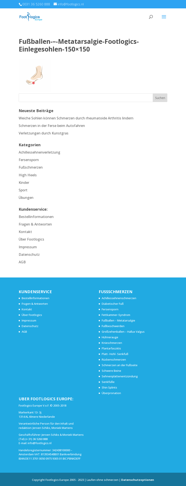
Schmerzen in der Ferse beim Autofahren (52, 125)
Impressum (28, 247)
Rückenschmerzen (114, 359)
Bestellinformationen (36, 216)
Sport (23, 190)
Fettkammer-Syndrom (116, 315)
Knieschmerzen (112, 343)
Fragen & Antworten (35, 224)
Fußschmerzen (31, 167)
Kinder (24, 182)
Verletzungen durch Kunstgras (43, 133)
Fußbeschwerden (113, 326)
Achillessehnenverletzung (39, 152)
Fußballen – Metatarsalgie (118, 320)
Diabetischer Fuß (113, 304)
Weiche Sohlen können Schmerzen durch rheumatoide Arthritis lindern (76, 118)
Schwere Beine (111, 371)
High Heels (28, 175)
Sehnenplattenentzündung (120, 376)
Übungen (26, 197)
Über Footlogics (31, 239)
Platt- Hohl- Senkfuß (115, 354)
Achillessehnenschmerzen (119, 298)
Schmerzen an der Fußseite (120, 365)
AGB (22, 262)
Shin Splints (109, 387)
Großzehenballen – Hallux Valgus (123, 332)
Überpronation (111, 393)
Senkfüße (108, 382)
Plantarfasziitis (111, 348)
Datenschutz (29, 254)
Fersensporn (29, 159)
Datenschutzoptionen (137, 480)
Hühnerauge (110, 337)
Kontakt (25, 231)
